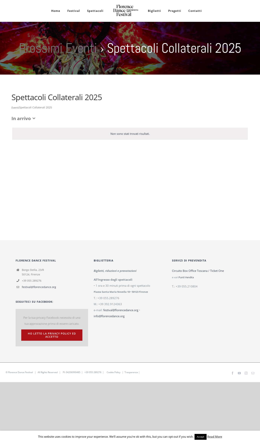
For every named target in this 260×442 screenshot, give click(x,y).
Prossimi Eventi (58, 48)
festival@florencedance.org (39, 287)
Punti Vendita (186, 277)
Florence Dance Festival (20, 372)
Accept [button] (200, 436)
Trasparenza (131, 372)
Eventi (15, 107)
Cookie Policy (113, 372)
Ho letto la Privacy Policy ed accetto (52, 335)
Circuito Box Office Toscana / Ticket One (198, 271)
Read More (214, 436)
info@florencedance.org (109, 316)
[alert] (130, 134)
